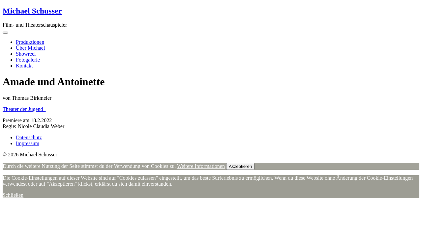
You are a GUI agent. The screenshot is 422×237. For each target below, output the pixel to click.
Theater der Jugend (24, 109)
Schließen (13, 195)
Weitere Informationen (201, 166)
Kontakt (24, 65)
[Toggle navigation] (5, 33)
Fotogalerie (28, 60)
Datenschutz (29, 137)
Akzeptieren (240, 166)
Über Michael (30, 48)
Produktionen (30, 42)
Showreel (26, 54)
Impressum (27, 143)
